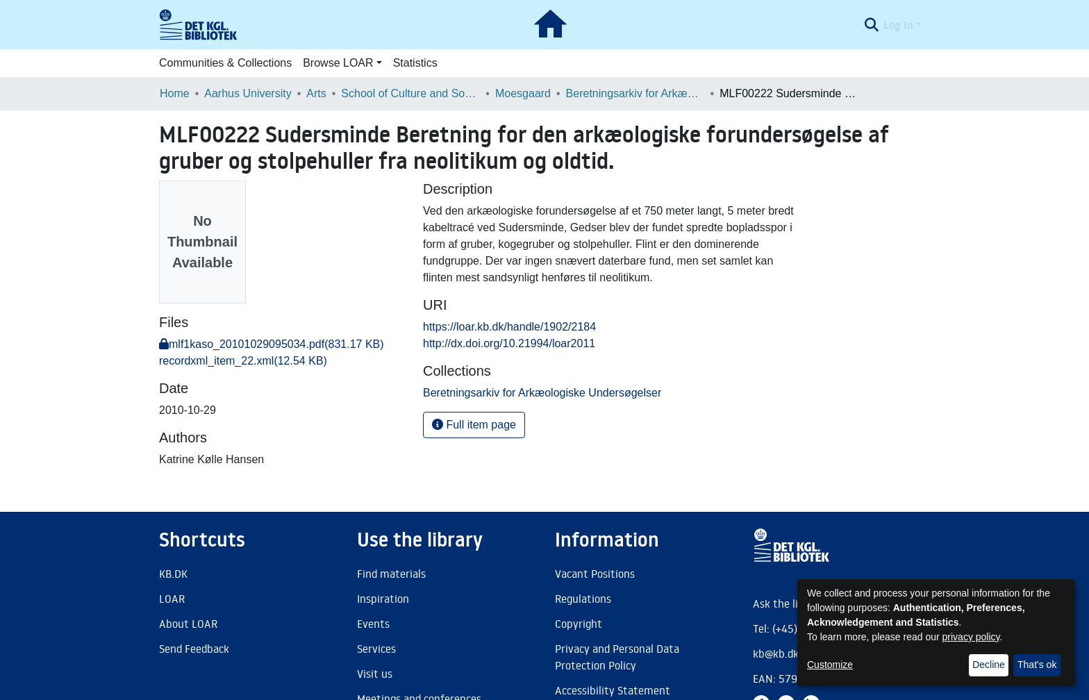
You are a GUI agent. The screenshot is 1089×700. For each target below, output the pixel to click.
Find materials (391, 574)
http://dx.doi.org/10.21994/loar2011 (509, 343)
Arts (316, 93)
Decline (988, 664)
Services (376, 649)
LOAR (172, 599)
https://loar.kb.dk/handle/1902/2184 (509, 327)
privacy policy (971, 636)
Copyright (578, 624)
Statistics (415, 63)
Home (175, 93)
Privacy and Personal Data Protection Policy (617, 657)
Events (373, 624)
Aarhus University (247, 93)
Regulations (583, 599)
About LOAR (188, 624)
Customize (830, 664)
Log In (898, 25)
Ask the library (788, 603)
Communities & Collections (225, 63)
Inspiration (383, 599)
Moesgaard (523, 93)
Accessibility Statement (612, 690)
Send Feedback (194, 649)
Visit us (374, 674)
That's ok (1036, 664)
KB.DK (173, 574)
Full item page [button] (474, 425)
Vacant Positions (595, 574)
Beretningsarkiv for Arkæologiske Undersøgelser (635, 93)
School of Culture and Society (410, 93)
